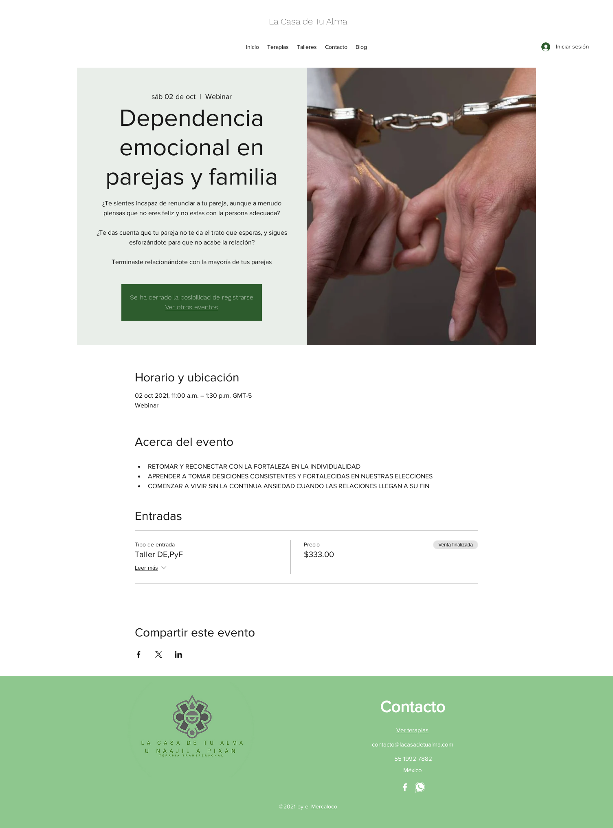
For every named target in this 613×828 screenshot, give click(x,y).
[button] (278, 47)
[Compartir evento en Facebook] (139, 654)
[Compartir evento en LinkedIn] (178, 654)
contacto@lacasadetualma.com (412, 744)
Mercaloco (324, 806)
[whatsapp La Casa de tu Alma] (420, 787)
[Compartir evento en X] (159, 654)
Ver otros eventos (191, 307)
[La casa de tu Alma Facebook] (405, 787)
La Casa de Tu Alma (308, 21)
